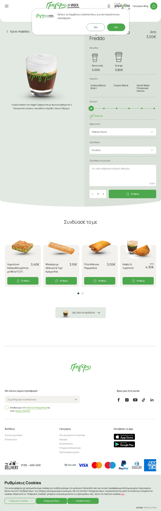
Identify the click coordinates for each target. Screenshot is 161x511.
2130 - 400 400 (31, 465)
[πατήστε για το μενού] (7, 6)
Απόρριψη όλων (53, 500)
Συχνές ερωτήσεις (14, 435)
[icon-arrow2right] (75, 400)
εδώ (123, 493)
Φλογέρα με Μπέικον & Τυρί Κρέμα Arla (54, 268)
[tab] (122, 85)
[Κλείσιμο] (129, 8)
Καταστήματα (66, 443)
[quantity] (97, 194)
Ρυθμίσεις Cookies (19, 500)
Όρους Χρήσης (22, 410)
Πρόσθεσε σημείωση (100, 160)
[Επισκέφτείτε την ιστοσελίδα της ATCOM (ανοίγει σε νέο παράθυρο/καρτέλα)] (146, 507)
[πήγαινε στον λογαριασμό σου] (122, 6)
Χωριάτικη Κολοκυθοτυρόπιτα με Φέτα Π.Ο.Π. (17, 268)
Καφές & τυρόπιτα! (128, 266)
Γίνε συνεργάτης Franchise (72, 435)
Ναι (116, 27)
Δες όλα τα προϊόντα (80, 312)
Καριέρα (63, 439)
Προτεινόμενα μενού (69, 452)
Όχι (96, 27)
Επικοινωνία (11, 439)
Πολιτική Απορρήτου (36, 407)
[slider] (91, 108)
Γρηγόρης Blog (140, 6)
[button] (78, 293)
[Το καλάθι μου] (153, 6)
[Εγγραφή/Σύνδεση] (108, 6)
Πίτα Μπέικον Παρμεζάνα (91, 266)
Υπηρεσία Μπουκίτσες (70, 447)
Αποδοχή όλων (85, 500)
